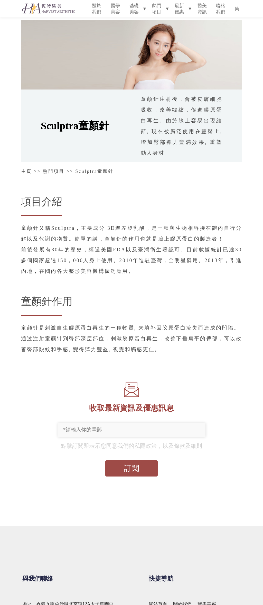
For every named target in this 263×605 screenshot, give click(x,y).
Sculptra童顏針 (94, 171)
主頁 (26, 171)
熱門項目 (156, 8)
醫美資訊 (202, 8)
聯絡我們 (220, 8)
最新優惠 (179, 8)
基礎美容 (134, 8)
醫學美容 (115, 8)
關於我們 (96, 8)
